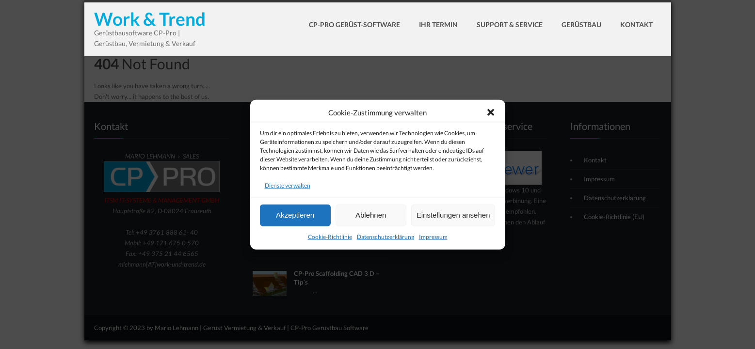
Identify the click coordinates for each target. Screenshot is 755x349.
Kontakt (636, 24)
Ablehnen (370, 217)
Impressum (433, 239)
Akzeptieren (295, 217)
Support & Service (510, 24)
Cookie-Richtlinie (330, 239)
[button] (491, 115)
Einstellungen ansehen (453, 217)
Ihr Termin (438, 24)
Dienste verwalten (287, 187)
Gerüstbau (581, 24)
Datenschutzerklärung (385, 239)
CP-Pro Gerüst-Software (354, 24)
